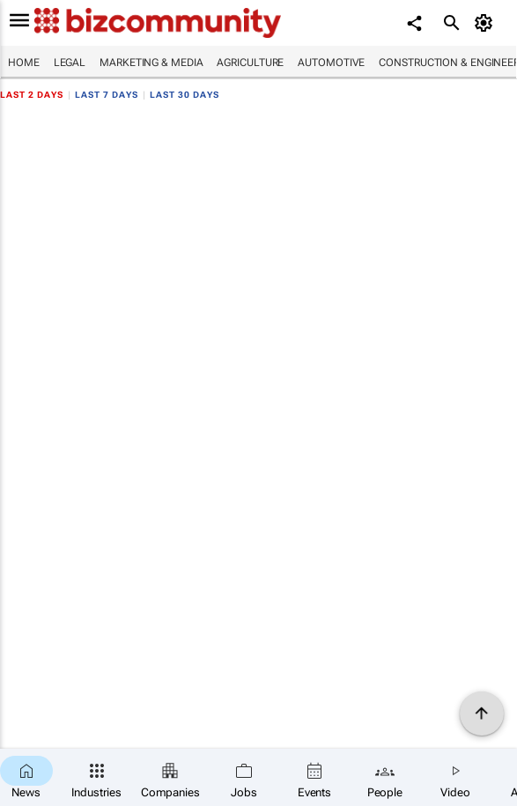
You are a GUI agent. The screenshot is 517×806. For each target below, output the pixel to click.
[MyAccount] (486, 23)
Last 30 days (184, 95)
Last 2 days (31, 95)
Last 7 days (106, 95)
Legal (70, 62)
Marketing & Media (151, 62)
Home (24, 62)
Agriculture (250, 62)
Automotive (331, 62)
